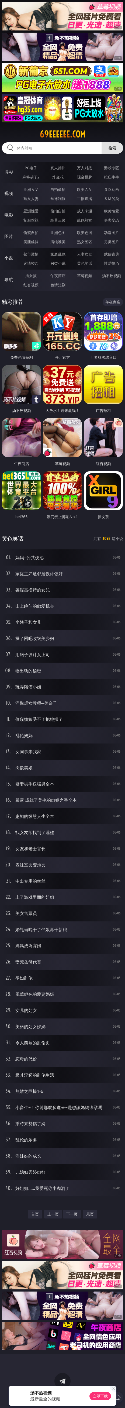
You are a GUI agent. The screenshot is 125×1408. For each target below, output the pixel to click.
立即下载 (100, 1396)
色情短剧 (57, 284)
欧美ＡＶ (84, 189)
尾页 (90, 1214)
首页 (35, 1214)
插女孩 (31, 275)
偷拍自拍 (57, 211)
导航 (8, 280)
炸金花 (58, 177)
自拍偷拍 (57, 189)
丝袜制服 (57, 198)
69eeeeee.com (62, 134)
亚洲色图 (57, 232)
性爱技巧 (111, 263)
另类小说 (57, 263)
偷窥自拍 (31, 232)
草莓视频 (84, 275)
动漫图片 (111, 232)
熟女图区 (84, 241)
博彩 (8, 172)
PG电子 (31, 167)
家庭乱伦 (57, 254)
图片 (8, 236)
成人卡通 (84, 211)
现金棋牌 (84, 177)
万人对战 (84, 167)
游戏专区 (111, 167)
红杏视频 (31, 284)
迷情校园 (31, 263)
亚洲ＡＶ (31, 189)
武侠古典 (111, 254)
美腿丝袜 (31, 241)
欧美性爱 (111, 211)
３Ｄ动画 (111, 189)
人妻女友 (84, 254)
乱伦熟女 (84, 220)
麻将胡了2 (31, 177)
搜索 (112, 147)
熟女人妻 (31, 198)
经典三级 (57, 220)
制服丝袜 (31, 220)
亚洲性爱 (31, 211)
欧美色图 (84, 232)
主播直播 (84, 198)
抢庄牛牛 (111, 177)
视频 (8, 193)
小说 (8, 258)
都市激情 (31, 254)
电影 (8, 215)
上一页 (53, 1214)
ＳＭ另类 (111, 198)
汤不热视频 (111, 275)
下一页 (72, 1214)
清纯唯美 (57, 241)
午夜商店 (57, 275)
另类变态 (111, 220)
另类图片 (111, 241)
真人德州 (57, 167)
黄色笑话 (84, 263)
